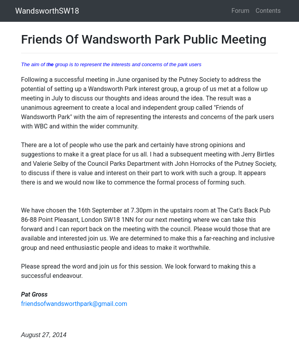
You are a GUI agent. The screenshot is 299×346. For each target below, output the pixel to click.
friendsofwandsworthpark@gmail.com (74, 303)
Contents (268, 10)
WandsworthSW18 (47, 11)
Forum (241, 10)
